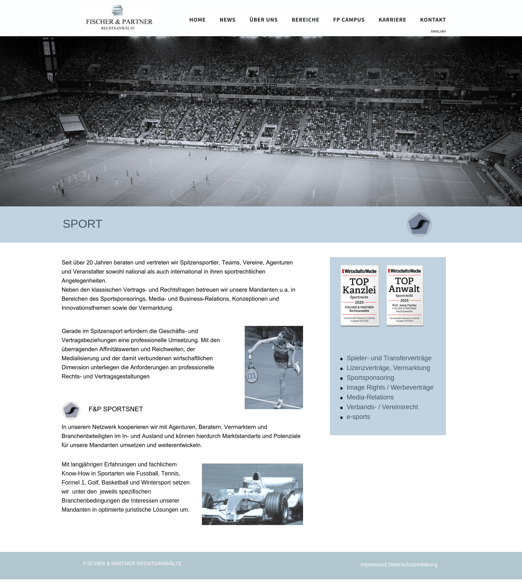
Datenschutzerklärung (413, 564)
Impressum (372, 564)
